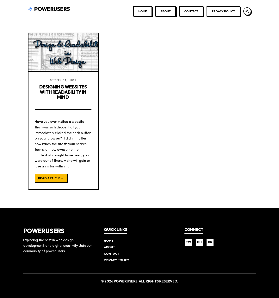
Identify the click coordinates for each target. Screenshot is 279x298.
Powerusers (49, 8)
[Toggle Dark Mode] (247, 11)
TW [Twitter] (188, 242)
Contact (191, 11)
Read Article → (51, 178)
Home (142, 11)
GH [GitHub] (199, 242)
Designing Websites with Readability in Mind (63, 92)
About (165, 11)
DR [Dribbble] (210, 242)
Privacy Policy (223, 11)
